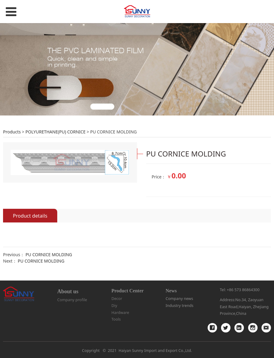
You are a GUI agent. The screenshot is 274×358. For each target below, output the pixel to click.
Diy (114, 305)
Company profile (72, 299)
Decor (116, 298)
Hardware (120, 312)
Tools (116, 319)
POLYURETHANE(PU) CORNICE (55, 132)
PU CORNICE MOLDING (49, 254)
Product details (30, 215)
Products (12, 132)
